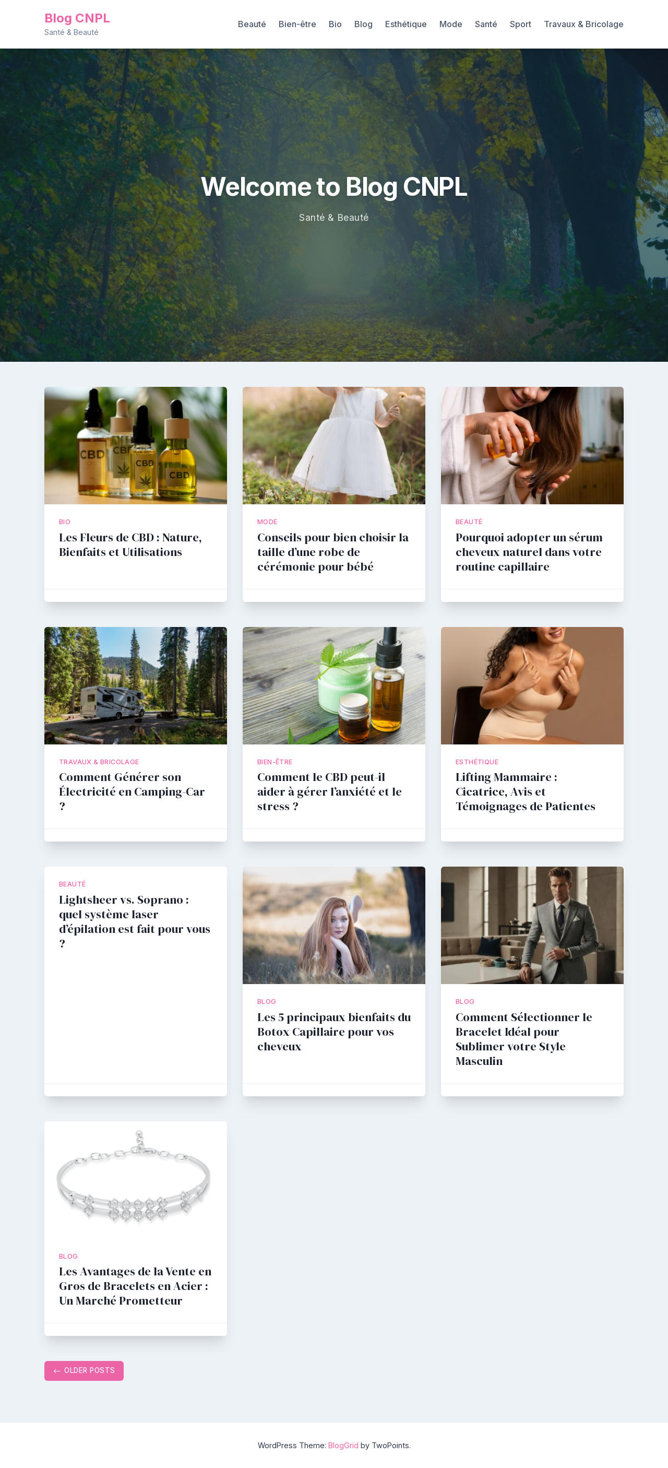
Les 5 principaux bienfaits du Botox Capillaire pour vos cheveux (334, 1032)
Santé (486, 24)
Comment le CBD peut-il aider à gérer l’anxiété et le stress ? (329, 791)
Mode (450, 24)
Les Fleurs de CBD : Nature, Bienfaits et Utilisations (130, 544)
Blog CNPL (77, 18)
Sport (520, 24)
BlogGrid (343, 1445)
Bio (335, 24)
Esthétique (406, 24)
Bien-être (297, 24)
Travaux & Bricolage (584, 24)
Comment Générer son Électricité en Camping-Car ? (132, 791)
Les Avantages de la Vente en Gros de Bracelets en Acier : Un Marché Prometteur (135, 1286)
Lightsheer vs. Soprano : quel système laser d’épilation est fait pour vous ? (134, 922)
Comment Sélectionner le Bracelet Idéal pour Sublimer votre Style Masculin (524, 1039)
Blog (363, 24)
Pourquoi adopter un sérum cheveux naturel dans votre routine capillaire (529, 552)
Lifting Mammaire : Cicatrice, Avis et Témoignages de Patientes (525, 791)
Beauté (252, 24)
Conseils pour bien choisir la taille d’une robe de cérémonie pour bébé (333, 552)
